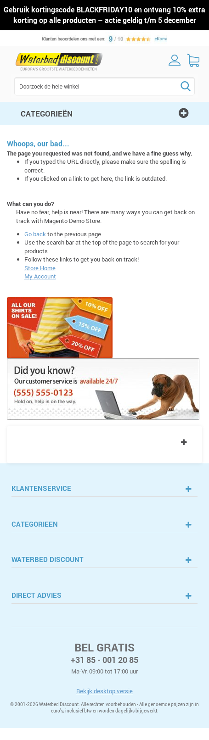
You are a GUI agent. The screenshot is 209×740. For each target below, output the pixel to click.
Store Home (40, 268)
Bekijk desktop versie (104, 691)
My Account (40, 276)
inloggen (174, 60)
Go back (35, 234)
